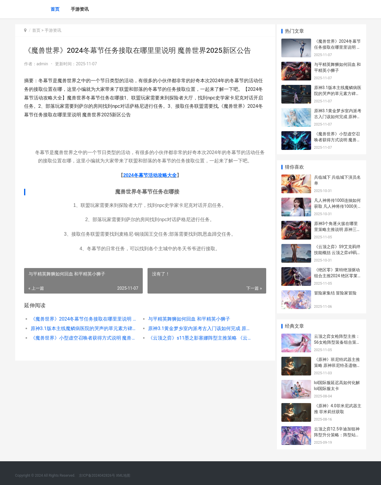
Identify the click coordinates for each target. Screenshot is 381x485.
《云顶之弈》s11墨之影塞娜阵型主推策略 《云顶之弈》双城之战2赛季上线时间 (198, 338)
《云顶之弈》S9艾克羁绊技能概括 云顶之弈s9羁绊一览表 (337, 252)
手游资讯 (80, 9)
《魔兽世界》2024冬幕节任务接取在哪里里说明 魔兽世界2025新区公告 (82, 319)
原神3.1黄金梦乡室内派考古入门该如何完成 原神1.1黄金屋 (198, 328)
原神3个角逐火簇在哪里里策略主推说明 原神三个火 (337, 229)
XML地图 (123, 475)
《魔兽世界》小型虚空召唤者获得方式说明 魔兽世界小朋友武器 (82, 338)
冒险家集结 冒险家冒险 (335, 293)
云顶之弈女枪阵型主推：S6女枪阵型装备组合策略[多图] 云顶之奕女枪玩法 (337, 342)
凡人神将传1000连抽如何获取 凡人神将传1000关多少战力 (337, 206)
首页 (55, 9)
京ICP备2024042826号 (96, 475)
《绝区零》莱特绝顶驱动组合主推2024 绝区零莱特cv (337, 275)
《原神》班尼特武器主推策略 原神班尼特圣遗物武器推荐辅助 (337, 365)
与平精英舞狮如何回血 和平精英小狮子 (187, 319)
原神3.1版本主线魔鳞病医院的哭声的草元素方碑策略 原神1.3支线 (82, 328)
